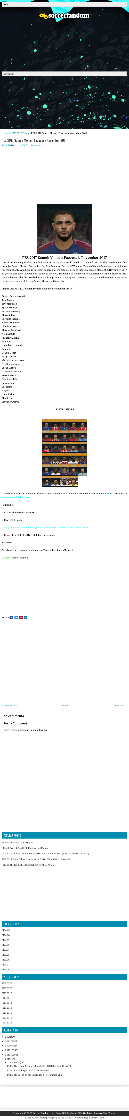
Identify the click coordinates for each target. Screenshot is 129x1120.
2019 (8, 1050)
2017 (8, 1059)
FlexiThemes (40, 1118)
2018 (8, 1054)
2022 (8, 1037)
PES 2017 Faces (20, 133)
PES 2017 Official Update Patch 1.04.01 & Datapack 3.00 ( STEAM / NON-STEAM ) (45, 853)
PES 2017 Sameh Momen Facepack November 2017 (34, 140)
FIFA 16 (6, 959)
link (110, 493)
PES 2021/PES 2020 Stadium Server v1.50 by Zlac (29, 865)
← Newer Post (10, 705)
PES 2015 (7, 1017)
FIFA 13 (6, 945)
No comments (37, 145)
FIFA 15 (6, 955)
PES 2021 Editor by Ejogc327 (17, 842)
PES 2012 (7, 1003)
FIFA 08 (6, 930)
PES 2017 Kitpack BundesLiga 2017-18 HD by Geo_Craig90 (39, 1066)
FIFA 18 (6, 969)
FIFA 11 (5, 940)
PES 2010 (7, 993)
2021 (8, 1041)
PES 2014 (7, 1013)
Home (6, 133)
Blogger (112, 1113)
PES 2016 (7, 1022)
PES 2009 (7, 988)
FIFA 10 (6, 935)
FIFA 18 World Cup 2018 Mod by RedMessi (25, 848)
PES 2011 (7, 998)
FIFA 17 (6, 964)
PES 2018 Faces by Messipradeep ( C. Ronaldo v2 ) (34, 1075)
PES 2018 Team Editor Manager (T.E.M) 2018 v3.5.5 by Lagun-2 (36, 859)
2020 (8, 1045)
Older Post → (120, 705)
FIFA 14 (5, 950)
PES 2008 (7, 983)
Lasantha (68, 1118)
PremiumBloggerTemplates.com (89, 1118)
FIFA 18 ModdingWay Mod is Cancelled (28, 1070)
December (14, 1062)
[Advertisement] (64, 44)
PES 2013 (7, 1008)
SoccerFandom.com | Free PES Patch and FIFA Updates (62, 1113)
